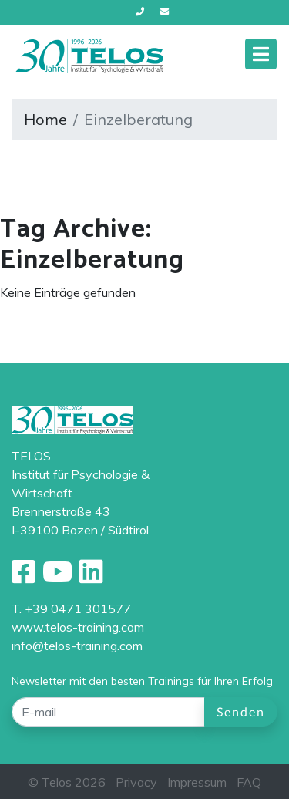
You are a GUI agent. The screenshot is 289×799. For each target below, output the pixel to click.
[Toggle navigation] (261, 54)
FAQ (249, 782)
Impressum (197, 782)
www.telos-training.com (78, 627)
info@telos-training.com (77, 645)
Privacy (136, 782)
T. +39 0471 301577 (71, 608)
